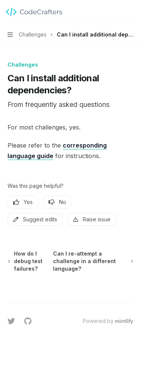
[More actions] (131, 12)
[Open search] (117, 12)
